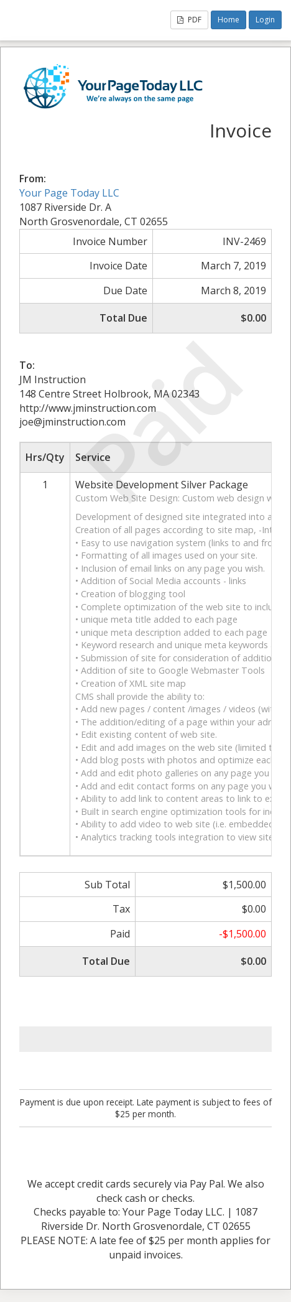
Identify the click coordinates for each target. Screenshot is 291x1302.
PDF (189, 19)
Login (265, 19)
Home (228, 19)
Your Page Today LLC (69, 193)
